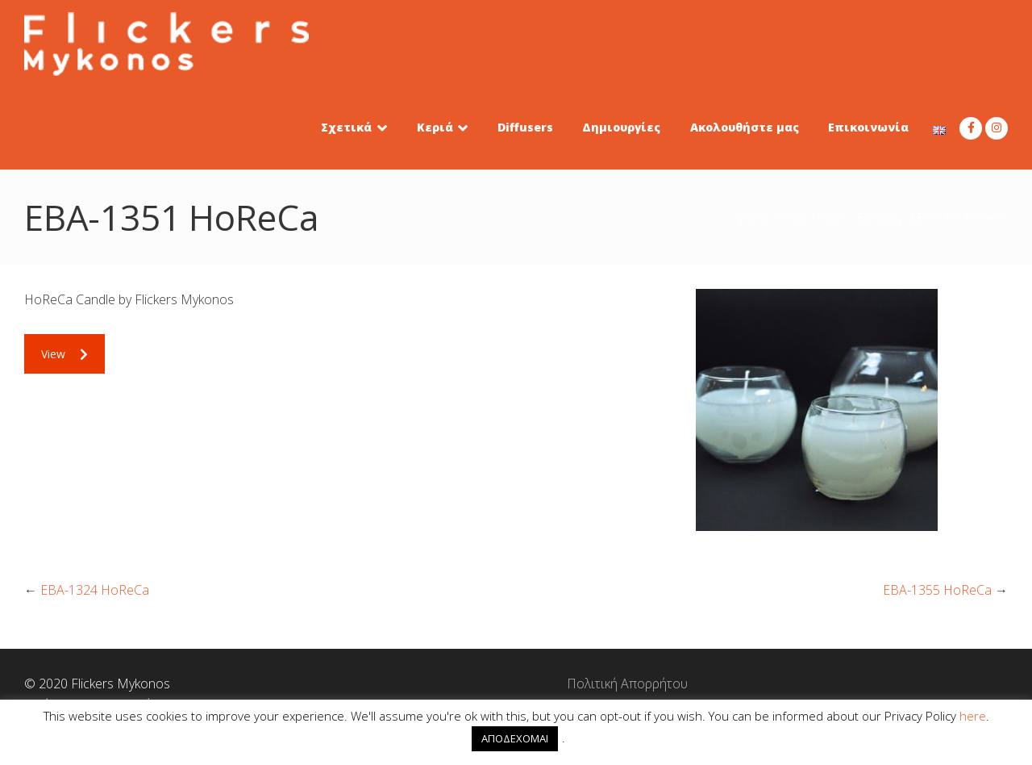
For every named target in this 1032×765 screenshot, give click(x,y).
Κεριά (832, 217)
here (972, 716)
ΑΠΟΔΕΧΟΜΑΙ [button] (514, 738)
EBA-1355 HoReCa (937, 590)
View (64, 354)
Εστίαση (879, 217)
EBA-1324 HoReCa (94, 590)
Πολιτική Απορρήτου (516, 683)
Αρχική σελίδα (769, 217)
